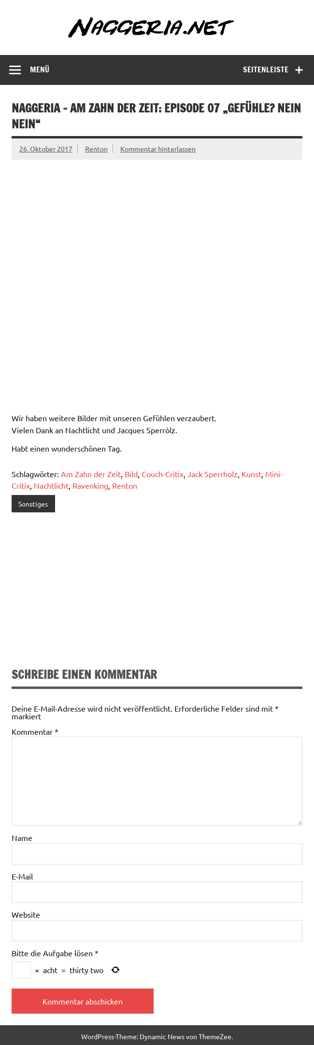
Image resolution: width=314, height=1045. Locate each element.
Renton (96, 148)
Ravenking (90, 485)
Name (22, 837)
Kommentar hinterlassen (158, 148)
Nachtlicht (51, 485)
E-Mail (22, 876)
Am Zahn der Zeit (91, 474)
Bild (131, 474)
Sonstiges (33, 503)
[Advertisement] (157, 592)
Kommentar (35, 731)
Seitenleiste (265, 69)
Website (26, 914)
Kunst (251, 474)
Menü (39, 69)
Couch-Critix (163, 474)
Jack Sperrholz (212, 474)
